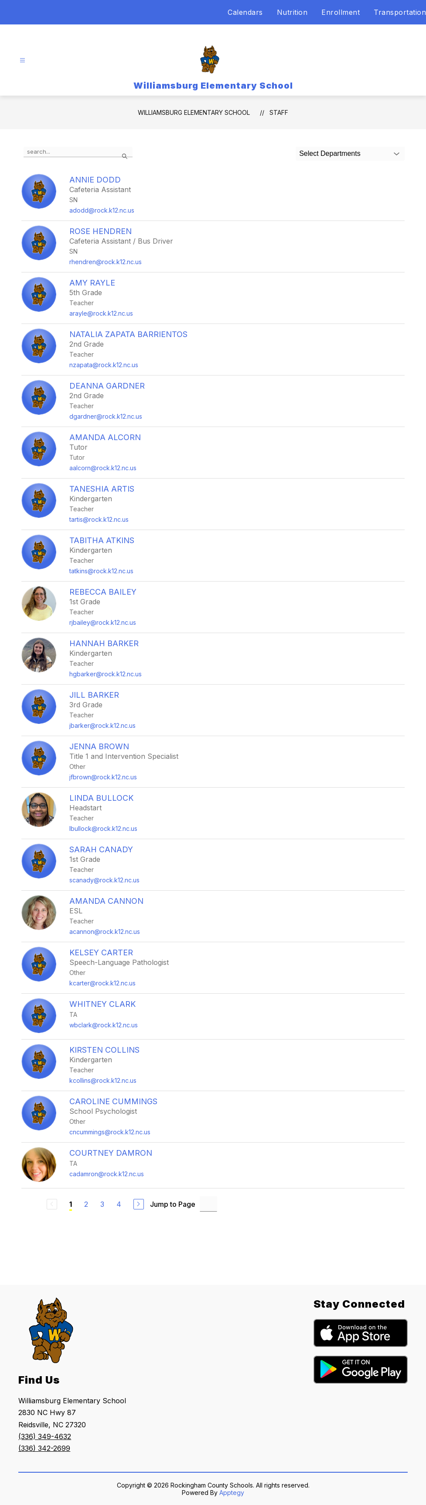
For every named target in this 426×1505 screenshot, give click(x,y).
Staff (278, 112)
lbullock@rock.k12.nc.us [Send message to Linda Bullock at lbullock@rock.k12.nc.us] (103, 828)
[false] (78, 152)
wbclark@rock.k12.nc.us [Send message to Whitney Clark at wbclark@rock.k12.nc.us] (103, 1025)
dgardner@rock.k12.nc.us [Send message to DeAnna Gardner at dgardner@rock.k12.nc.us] (105, 416)
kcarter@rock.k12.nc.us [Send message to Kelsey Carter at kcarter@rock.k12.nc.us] (102, 983)
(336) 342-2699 (44, 1448)
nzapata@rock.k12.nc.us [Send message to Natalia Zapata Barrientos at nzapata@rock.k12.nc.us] (103, 365)
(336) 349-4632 (44, 1436)
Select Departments (330, 153)
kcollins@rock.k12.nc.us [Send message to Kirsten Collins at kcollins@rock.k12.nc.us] (102, 1080)
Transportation (400, 12)
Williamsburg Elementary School (194, 112)
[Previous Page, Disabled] (52, 1204)
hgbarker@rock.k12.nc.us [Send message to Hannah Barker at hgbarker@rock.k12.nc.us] (105, 674)
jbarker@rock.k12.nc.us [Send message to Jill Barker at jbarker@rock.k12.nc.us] (102, 725)
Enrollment (340, 12)
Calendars (245, 12)
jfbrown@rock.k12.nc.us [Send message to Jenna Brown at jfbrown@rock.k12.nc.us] (103, 777)
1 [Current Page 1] (70, 1204)
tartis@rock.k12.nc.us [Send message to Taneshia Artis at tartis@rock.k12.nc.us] (99, 519)
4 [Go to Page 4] (118, 1204)
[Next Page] (138, 1204)
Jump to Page (172, 1204)
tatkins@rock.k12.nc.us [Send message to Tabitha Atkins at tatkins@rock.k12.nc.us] (101, 571)
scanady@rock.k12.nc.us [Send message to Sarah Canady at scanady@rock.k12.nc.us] (104, 880)
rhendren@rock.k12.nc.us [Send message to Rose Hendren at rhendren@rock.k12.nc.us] (105, 261)
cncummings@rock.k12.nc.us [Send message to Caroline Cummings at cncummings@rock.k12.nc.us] (109, 1132)
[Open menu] (22, 60)
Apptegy (231, 1492)
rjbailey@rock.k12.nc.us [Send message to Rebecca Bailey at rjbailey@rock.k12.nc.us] (102, 622)
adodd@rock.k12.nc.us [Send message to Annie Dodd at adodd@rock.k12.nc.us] (101, 210)
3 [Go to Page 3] (102, 1204)
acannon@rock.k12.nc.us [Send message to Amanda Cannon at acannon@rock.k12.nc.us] (104, 931)
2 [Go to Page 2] (86, 1204)
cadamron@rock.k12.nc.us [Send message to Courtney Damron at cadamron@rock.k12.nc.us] (106, 1174)
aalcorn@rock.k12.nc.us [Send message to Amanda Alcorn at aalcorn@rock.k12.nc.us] (102, 468)
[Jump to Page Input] (208, 1204)
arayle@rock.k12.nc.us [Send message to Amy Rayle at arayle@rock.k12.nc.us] (101, 313)
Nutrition (292, 12)
